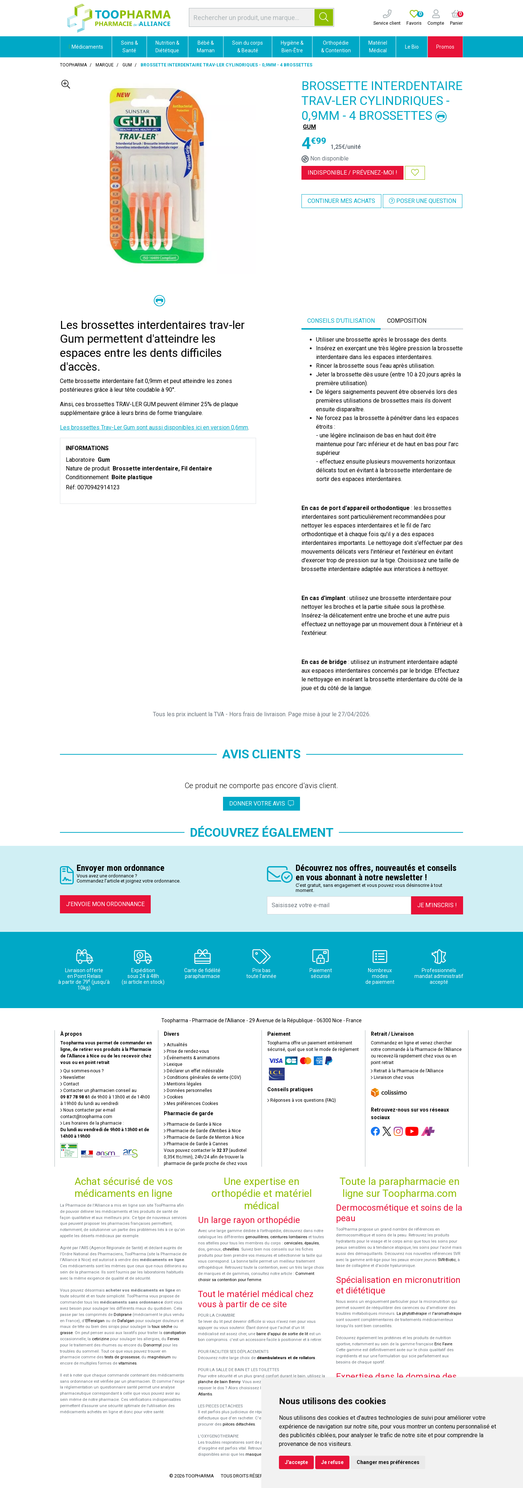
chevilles (231, 1249)
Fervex (173, 1339)
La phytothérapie (412, 1313)
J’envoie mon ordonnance (105, 904)
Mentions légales (183, 1084)
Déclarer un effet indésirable (194, 1070)
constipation (174, 1332)
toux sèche (162, 1326)
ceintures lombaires (288, 1237)
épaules (311, 1243)
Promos (445, 47)
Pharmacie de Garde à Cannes (196, 1143)
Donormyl (152, 1345)
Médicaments (86, 47)
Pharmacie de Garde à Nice (193, 1124)
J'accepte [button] (296, 1462)
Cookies (173, 1097)
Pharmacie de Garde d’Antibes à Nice (202, 1130)
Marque (105, 65)
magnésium (159, 1357)
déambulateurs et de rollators (286, 1357)
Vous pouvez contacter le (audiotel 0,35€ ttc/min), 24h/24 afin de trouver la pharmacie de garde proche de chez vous (205, 1157)
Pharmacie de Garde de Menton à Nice (204, 1137)
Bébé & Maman (206, 46)
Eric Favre (443, 1344)
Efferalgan (95, 1320)
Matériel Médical (377, 46)
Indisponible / (352, 172)
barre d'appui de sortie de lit (282, 1334)
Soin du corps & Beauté (247, 46)
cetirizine (100, 1339)
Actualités (175, 1044)
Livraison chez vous (392, 1077)
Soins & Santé (129, 46)
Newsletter (72, 1077)
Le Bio (412, 47)
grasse (66, 1332)
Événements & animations (192, 1057)
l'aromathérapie (446, 1313)
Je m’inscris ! (437, 905)
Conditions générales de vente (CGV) (202, 1077)
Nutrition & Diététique (167, 46)
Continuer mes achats (341, 200)
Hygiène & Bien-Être (292, 46)
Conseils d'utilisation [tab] (341, 320)
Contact (69, 1084)
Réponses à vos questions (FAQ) (301, 1100)
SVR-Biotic (447, 1259)
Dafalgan (125, 1320)
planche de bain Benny (219, 1381)
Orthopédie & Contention (336, 46)
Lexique (173, 1064)
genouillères (256, 1237)
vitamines (127, 1363)
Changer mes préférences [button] (388, 1462)
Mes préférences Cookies (191, 1103)
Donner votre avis (261, 803)
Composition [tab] (406, 320)
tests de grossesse (122, 1357)
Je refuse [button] (332, 1462)
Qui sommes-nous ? (82, 1070)
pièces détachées (239, 1424)
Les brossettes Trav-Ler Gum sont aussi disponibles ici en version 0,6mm (154, 427)
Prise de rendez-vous (186, 1051)
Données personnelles (188, 1090)
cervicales (293, 1243)
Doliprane (122, 1314)
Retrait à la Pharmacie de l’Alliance (407, 1070)
